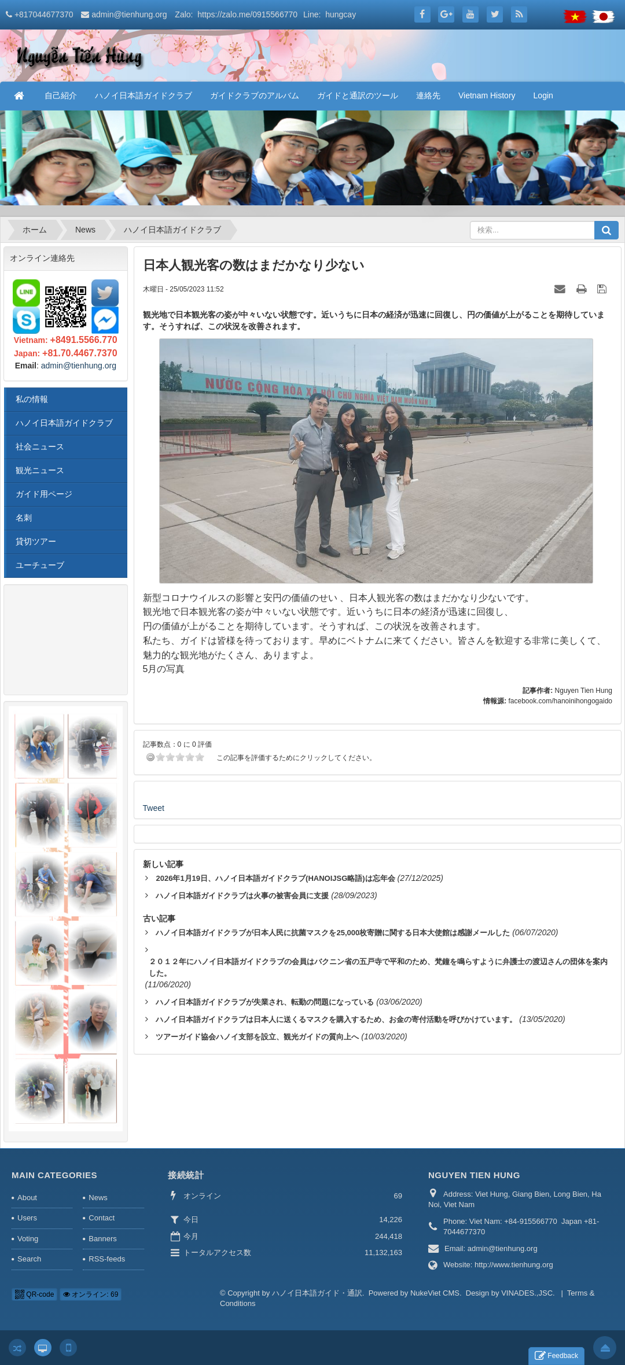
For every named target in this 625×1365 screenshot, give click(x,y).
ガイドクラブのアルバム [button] (254, 95)
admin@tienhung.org (129, 14)
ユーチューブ (40, 565)
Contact (102, 1217)
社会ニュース (40, 446)
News (98, 1197)
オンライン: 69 (90, 1294)
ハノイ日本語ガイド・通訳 (317, 1293)
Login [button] (543, 95)
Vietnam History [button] (487, 95)
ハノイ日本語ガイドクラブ (64, 422)
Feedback (556, 1356)
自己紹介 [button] (61, 95)
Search (29, 1259)
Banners (102, 1238)
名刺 (24, 517)
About (27, 1197)
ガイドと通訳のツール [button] (357, 95)
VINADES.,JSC (527, 1293)
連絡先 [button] (428, 95)
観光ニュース (40, 470)
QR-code (34, 1294)
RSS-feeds (107, 1259)
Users (27, 1217)
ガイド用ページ (44, 494)
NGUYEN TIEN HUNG (474, 1175)
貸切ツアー (36, 541)
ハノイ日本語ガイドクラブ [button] (143, 95)
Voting (27, 1238)
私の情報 (32, 399)
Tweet (153, 808)
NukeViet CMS (434, 1293)
